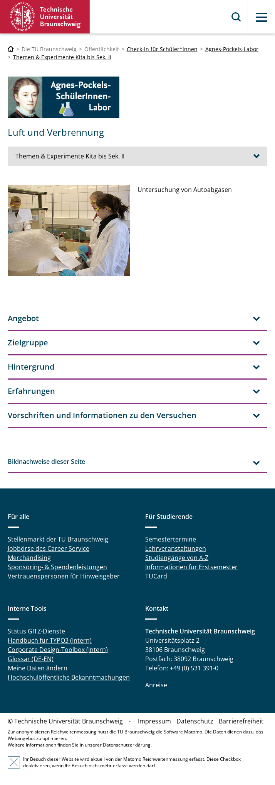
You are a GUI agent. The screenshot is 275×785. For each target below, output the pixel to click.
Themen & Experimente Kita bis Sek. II (62, 57)
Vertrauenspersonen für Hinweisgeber (64, 576)
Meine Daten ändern (37, 668)
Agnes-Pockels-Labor (231, 49)
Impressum (154, 721)
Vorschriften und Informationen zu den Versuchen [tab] (102, 415)
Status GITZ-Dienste (36, 631)
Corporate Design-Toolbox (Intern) (58, 649)
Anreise (156, 685)
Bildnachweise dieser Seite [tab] (46, 461)
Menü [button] (261, 17)
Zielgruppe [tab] (28, 342)
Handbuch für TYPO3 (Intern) (50, 640)
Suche (236, 17)
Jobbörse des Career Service (48, 548)
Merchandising (29, 557)
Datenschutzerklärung (127, 745)
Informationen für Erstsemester (191, 567)
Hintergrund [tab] (31, 367)
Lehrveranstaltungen (175, 548)
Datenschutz (194, 721)
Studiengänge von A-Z (176, 557)
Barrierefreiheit (241, 721)
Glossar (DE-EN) (31, 659)
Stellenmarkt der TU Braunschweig (58, 539)
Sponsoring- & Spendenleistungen (57, 567)
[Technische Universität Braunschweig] (11, 49)
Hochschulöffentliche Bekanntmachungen (69, 677)
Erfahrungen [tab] (31, 391)
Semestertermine (170, 539)
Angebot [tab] (23, 318)
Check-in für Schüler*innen (162, 49)
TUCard (156, 576)
